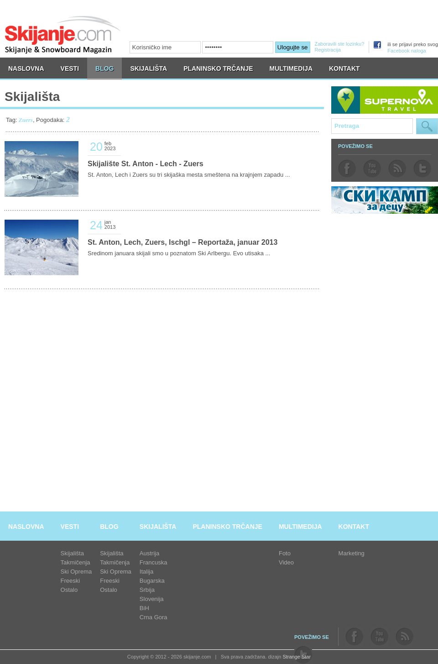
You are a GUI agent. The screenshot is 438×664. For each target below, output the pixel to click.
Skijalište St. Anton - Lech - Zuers (145, 164)
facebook (347, 168)
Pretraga (427, 126)
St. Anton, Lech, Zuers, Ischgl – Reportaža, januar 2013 (182, 242)
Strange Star (296, 656)
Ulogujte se (292, 47)
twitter (422, 168)
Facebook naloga (406, 50)
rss (397, 168)
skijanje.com (63, 34)
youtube (372, 168)
